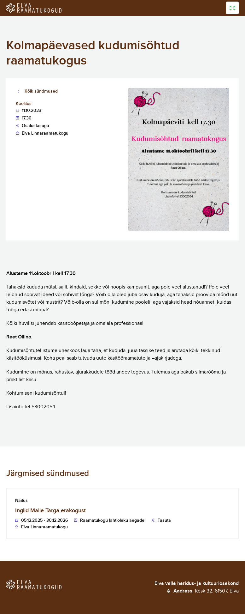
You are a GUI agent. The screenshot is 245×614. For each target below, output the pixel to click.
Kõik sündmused (41, 91)
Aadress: (206, 591)
